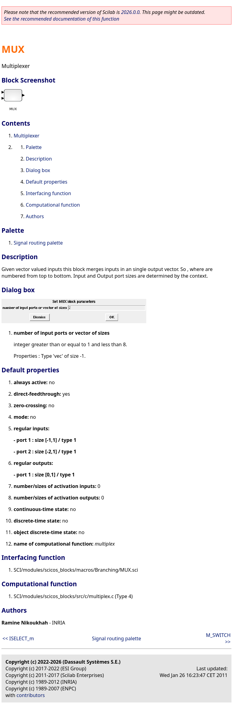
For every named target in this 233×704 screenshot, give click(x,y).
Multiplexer (26, 135)
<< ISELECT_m (18, 638)
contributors (31, 695)
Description (39, 158)
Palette (34, 147)
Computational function (53, 204)
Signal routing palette (38, 242)
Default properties (46, 181)
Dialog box (38, 170)
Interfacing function (48, 193)
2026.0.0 (130, 12)
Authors (35, 216)
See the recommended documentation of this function (61, 18)
